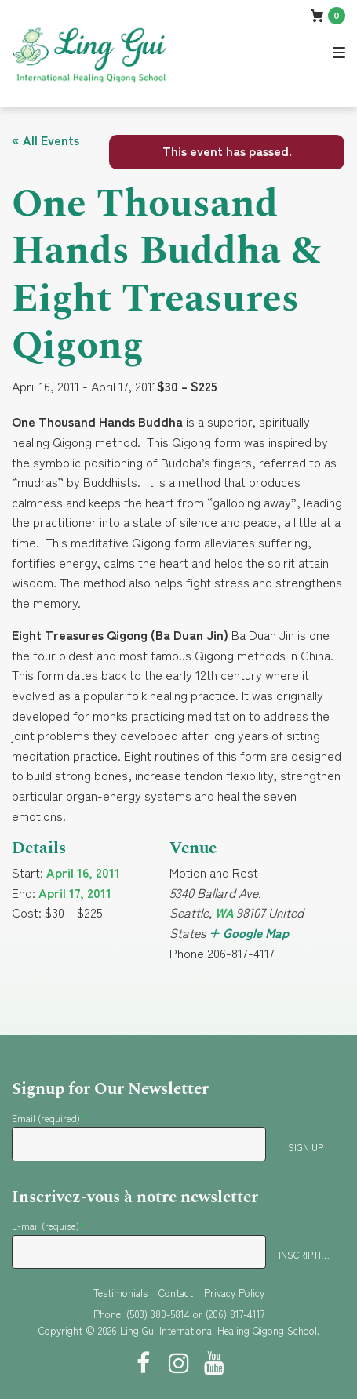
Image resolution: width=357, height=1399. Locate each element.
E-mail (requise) (48, 1225)
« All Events (45, 139)
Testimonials (120, 1292)
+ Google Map (249, 932)
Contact (175, 1292)
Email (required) (49, 1118)
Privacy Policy (234, 1292)
